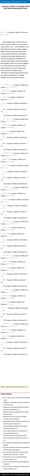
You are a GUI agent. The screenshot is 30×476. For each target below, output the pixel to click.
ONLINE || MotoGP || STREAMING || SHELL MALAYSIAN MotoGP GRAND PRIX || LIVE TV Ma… (15, 438)
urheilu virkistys (6, 394)
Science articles (6, 2)
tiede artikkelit (17, 2)
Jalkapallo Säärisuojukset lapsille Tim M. (17, 387)
